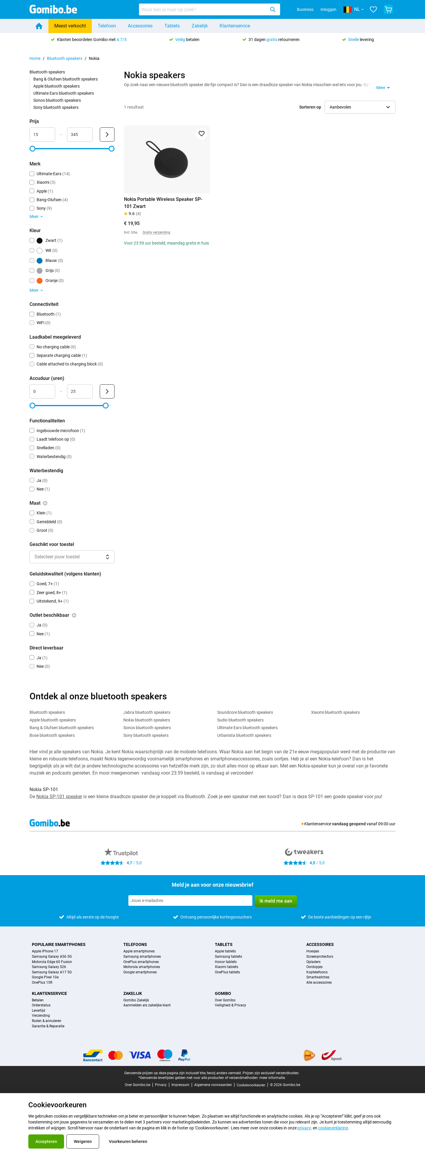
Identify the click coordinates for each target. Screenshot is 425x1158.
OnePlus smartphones (141, 962)
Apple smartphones (139, 951)
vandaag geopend (349, 823)
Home (35, 58)
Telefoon (107, 26)
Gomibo (223, 993)
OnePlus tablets (227, 972)
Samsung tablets (228, 957)
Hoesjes (312, 951)
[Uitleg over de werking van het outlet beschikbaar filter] (74, 615)
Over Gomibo (225, 1000)
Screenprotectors (319, 957)
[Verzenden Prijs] (107, 134)
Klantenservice (235, 26)
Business (305, 9)
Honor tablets (226, 962)
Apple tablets (225, 951)
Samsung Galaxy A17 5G (52, 972)
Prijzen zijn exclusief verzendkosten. (271, 1073)
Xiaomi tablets (226, 967)
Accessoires (140, 26)
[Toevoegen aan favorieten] (201, 134)
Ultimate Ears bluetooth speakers (63, 93)
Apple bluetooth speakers (56, 86)
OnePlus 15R (42, 983)
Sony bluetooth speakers (56, 107)
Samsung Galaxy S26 (49, 967)
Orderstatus (41, 1005)
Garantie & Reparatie (48, 1026)
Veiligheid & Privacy (230, 1005)
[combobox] (209, 9)
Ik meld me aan (275, 901)
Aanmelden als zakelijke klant (147, 1005)
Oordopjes (314, 967)
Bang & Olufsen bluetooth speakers (65, 79)
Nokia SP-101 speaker (59, 796)
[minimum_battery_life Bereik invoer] (42, 391)
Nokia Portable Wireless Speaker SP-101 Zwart (163, 202)
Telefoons (135, 944)
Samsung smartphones (142, 957)
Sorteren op (310, 107)
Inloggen (328, 9)
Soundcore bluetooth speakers (245, 712)
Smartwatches (317, 977)
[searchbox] (203, 9)
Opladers (313, 962)
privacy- (305, 1128)
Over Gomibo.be (137, 1085)
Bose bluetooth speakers (52, 735)
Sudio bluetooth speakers (240, 720)
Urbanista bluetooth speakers (244, 735)
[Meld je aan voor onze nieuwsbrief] (190, 900)
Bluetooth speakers (64, 58)
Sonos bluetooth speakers (57, 100)
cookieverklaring (333, 1128)
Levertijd (38, 1011)
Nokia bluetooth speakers (146, 720)
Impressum (180, 1085)
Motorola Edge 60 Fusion (52, 962)
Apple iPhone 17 (45, 951)
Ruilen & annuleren (46, 1021)
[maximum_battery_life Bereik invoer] (80, 391)
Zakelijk (200, 26)
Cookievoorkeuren (251, 1085)
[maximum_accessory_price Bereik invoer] (80, 134)
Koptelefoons (317, 972)
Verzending (41, 1016)
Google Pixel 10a (45, 977)
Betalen (38, 1000)
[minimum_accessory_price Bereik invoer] (42, 134)
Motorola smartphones (141, 967)
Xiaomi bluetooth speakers (335, 712)
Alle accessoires (319, 983)
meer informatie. (272, 1078)
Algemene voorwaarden (213, 1085)
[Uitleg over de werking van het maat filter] (45, 503)
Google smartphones (140, 972)
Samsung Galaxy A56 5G (52, 957)
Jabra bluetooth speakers (146, 712)
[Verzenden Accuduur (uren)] (107, 391)
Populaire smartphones (59, 944)
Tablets (172, 26)
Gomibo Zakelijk (136, 1000)
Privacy (161, 1085)
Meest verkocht (70, 26)
